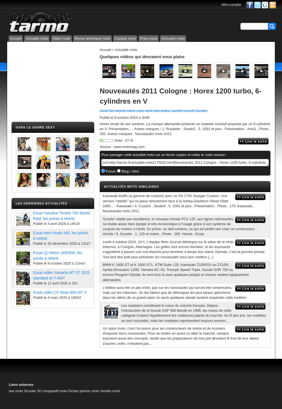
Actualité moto (37, 38)
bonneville (189, 110)
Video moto (61, 38)
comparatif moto (54, 391)
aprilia (148, 110)
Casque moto (125, 38)
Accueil (15, 38)
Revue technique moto (92, 38)
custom (140, 110)
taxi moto (16, 391)
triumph (104, 110)
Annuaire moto (173, 38)
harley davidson (162, 110)
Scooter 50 (32, 391)
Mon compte (231, 4)
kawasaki (120, 110)
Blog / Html (130, 171)
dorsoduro (202, 110)
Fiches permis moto (83, 391)
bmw (112, 110)
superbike (177, 110)
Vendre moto (110, 391)
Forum (110, 171)
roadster (130, 110)
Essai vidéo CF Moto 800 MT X (60, 292)
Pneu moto (148, 38)
